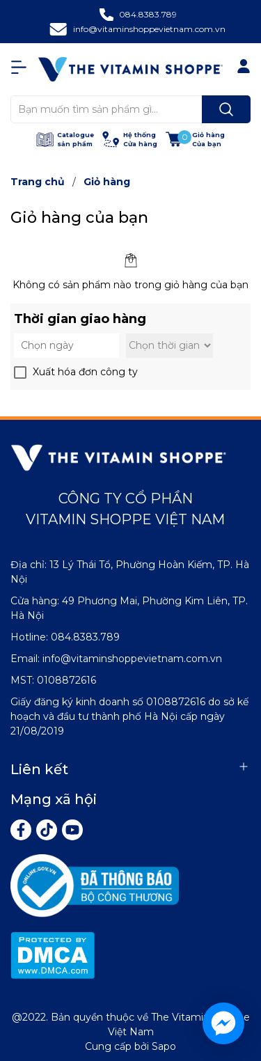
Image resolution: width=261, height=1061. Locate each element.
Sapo (164, 1046)
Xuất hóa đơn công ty (85, 372)
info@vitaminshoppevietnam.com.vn (149, 29)
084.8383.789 (148, 14)
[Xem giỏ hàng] (195, 139)
